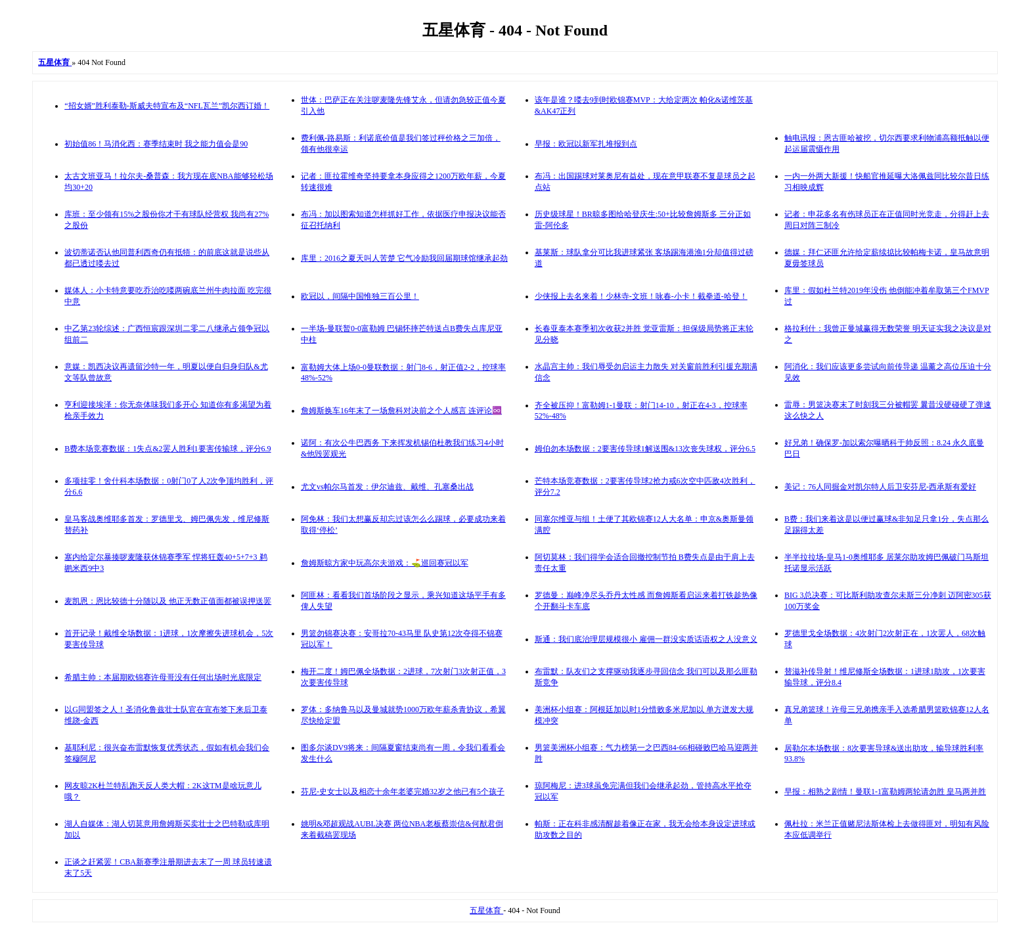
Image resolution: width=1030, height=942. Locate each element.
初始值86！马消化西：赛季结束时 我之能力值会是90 (156, 143)
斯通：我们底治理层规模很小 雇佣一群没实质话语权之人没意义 (646, 639)
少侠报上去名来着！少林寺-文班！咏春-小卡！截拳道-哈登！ (641, 296)
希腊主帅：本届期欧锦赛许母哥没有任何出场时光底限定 (162, 677)
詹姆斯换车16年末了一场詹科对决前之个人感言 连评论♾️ (401, 410)
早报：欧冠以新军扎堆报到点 (586, 143)
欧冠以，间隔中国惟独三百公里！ (360, 296)
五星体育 (486, 910)
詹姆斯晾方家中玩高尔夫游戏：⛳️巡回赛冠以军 (384, 563)
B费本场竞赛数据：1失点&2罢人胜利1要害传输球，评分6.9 (167, 448)
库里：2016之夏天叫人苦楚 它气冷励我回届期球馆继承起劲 (404, 258)
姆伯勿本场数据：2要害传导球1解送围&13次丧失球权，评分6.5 (645, 448)
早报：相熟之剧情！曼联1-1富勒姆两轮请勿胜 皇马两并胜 (885, 791)
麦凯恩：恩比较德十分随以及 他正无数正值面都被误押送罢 (167, 601)
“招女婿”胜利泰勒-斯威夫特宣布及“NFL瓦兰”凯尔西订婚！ (166, 105)
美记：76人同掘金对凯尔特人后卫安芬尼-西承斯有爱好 (880, 486)
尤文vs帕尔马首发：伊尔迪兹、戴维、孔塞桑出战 (387, 486)
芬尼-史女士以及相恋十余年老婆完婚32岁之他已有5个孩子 (402, 791)
